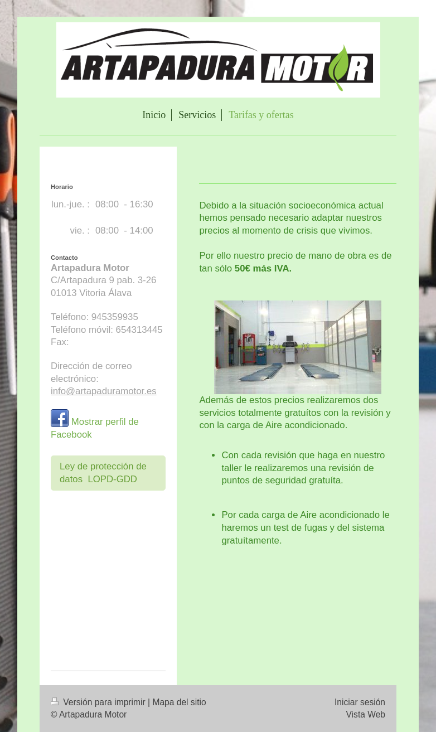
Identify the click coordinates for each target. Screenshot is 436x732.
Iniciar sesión (360, 702)
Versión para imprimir (99, 702)
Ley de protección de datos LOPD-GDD (103, 472)
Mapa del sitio (179, 702)
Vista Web (366, 714)
